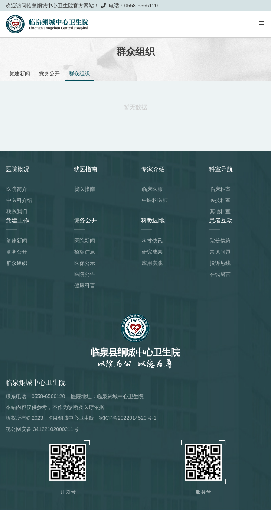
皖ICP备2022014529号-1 (128, 418)
